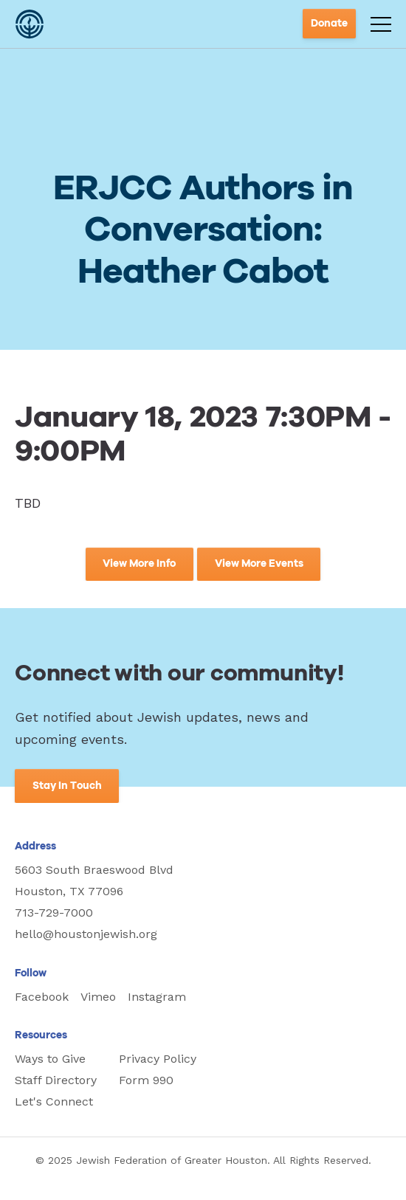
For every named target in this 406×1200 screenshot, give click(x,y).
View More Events (259, 564)
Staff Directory (56, 1080)
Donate (329, 23)
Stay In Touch (67, 786)
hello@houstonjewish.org (86, 934)
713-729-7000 (54, 913)
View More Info (139, 564)
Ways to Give (50, 1059)
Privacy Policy (157, 1059)
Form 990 (146, 1080)
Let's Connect (54, 1101)
